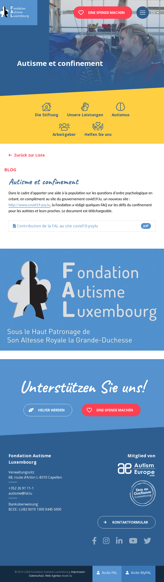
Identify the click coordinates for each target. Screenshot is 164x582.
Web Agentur (53, 576)
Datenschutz (36, 576)
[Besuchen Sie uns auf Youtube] (133, 540)
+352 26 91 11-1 (21, 488)
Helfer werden (51, 410)
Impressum (78, 572)
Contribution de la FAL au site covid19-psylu (82, 226)
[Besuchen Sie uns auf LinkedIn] (119, 540)
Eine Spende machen (106, 12)
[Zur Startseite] (14, 12)
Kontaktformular (130, 522)
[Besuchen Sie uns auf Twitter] (147, 540)
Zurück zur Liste (29, 155)
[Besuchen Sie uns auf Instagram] (106, 540)
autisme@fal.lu (20, 493)
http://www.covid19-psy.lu (29, 205)
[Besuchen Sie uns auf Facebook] (94, 540)
